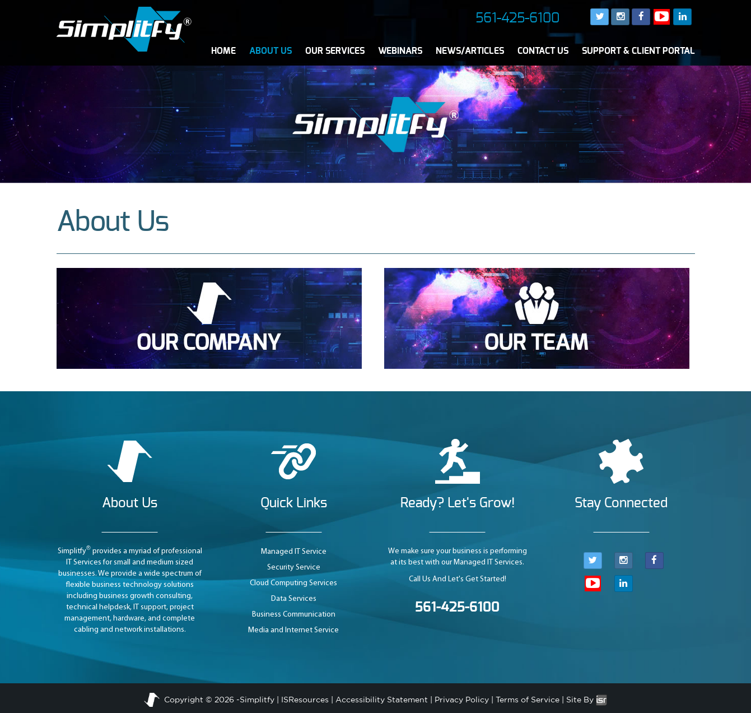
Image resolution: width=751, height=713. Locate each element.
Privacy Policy (462, 699)
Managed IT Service (293, 552)
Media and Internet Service (293, 630)
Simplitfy (257, 699)
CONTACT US (542, 51)
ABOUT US (270, 51)
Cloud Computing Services (293, 583)
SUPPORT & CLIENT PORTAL (638, 51)
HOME (223, 51)
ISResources (305, 699)
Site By (586, 699)
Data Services (293, 599)
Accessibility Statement (381, 699)
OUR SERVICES (335, 51)
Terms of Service (527, 699)
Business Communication (293, 614)
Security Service (293, 567)
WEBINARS (400, 51)
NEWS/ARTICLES (470, 51)
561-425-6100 (517, 18)
